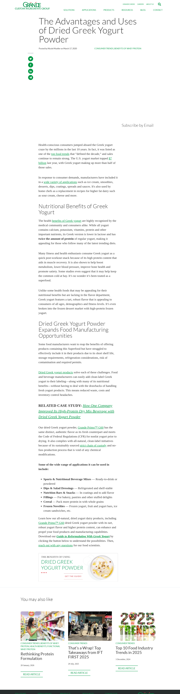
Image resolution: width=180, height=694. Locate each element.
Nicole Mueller (54, 48)
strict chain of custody (93, 411)
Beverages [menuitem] (41, 681)
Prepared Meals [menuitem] (44, 666)
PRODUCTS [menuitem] (109, 10)
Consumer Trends (104, 48)
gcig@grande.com (112, 666)
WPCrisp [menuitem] (63, 669)
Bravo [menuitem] (62, 672)
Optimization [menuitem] (20, 663)
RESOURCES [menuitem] (127, 10)
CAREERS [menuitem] (86, 672)
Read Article (31, 640)
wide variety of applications (60, 148)
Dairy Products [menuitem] (43, 675)
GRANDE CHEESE (129, 4)
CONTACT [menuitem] (157, 10)
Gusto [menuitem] (62, 663)
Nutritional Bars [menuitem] (44, 669)
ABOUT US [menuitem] (87, 668)
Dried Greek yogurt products (55, 338)
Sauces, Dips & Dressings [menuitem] (47, 663)
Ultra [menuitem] (62, 678)
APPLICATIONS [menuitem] (89, 10)
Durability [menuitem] (19, 666)
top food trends (60, 119)
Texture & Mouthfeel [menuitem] (23, 675)
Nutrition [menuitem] (18, 672)
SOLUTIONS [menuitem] (69, 10)
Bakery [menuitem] (40, 684)
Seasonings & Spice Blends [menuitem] (48, 678)
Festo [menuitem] (62, 666)
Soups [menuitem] (40, 672)
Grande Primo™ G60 (91, 393)
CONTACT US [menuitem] (111, 660)
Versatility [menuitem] (19, 669)
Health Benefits (38, 612)
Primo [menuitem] (62, 675)
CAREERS (140, 4)
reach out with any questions (55, 511)
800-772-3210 (110, 663)
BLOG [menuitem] (143, 10)
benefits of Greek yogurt (66, 186)
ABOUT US (150, 4)
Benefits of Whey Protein (127, 48)
